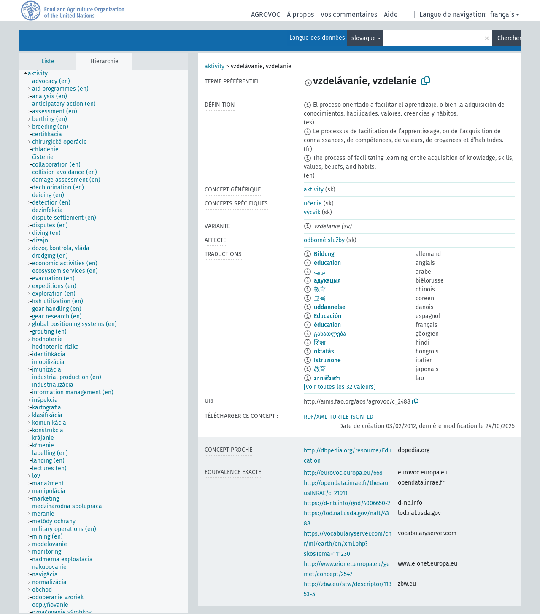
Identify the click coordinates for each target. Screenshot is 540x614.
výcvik (312, 212)
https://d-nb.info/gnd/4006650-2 (347, 503)
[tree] (103, 341)
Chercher (509, 38)
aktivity (214, 66)
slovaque (363, 38)
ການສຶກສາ (327, 378)
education (327, 263)
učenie (313, 203)
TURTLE (338, 416)
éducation (327, 325)
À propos (300, 15)
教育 (320, 289)
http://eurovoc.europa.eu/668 (343, 473)
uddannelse (330, 307)
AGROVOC (265, 15)
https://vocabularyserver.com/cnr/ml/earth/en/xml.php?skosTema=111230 (348, 543)
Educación (327, 316)
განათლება (330, 333)
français (502, 15)
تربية (320, 271)
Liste (47, 61)
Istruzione (327, 360)
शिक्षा (320, 342)
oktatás (324, 351)
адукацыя (327, 280)
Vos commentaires (349, 15)
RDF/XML (315, 416)
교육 (320, 298)
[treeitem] (41, 74)
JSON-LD (362, 416)
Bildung (324, 254)
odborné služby (324, 240)
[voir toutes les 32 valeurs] (340, 386)
